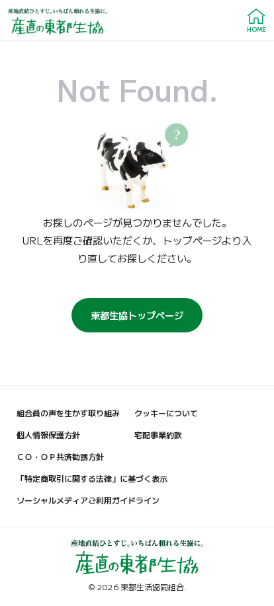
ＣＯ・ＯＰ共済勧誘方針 (60, 456)
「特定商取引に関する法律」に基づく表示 (92, 478)
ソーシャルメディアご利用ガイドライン (88, 500)
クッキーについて (166, 412)
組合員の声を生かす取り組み (68, 412)
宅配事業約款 (158, 434)
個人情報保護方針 (48, 434)
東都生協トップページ (137, 315)
